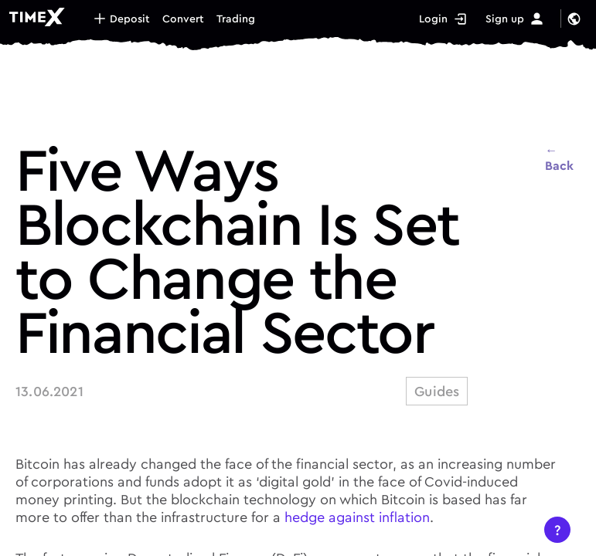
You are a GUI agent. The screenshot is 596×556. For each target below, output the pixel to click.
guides (436, 391)
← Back (559, 157)
